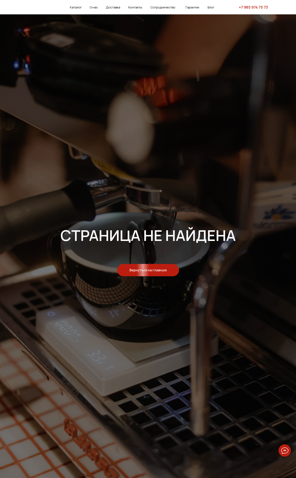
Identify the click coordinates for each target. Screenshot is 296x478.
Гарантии (192, 7)
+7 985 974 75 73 (253, 7)
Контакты (135, 7)
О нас (94, 7)
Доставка (113, 7)
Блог (211, 7)
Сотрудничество (162, 7)
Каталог (76, 7)
